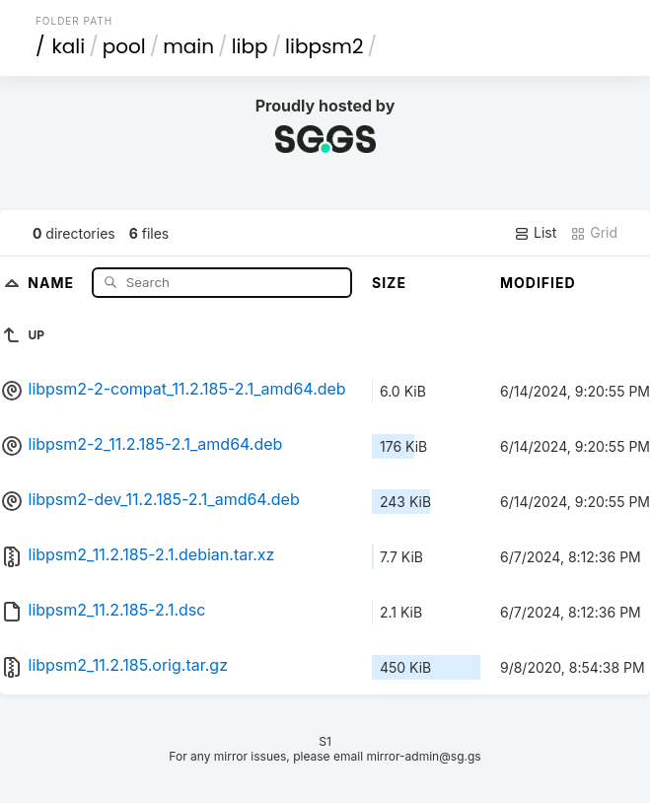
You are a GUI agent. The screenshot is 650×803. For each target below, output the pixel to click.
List (535, 233)
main (188, 46)
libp (250, 46)
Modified (538, 282)
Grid (593, 233)
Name (53, 281)
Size (389, 282)
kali (68, 46)
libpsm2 (324, 46)
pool (124, 46)
